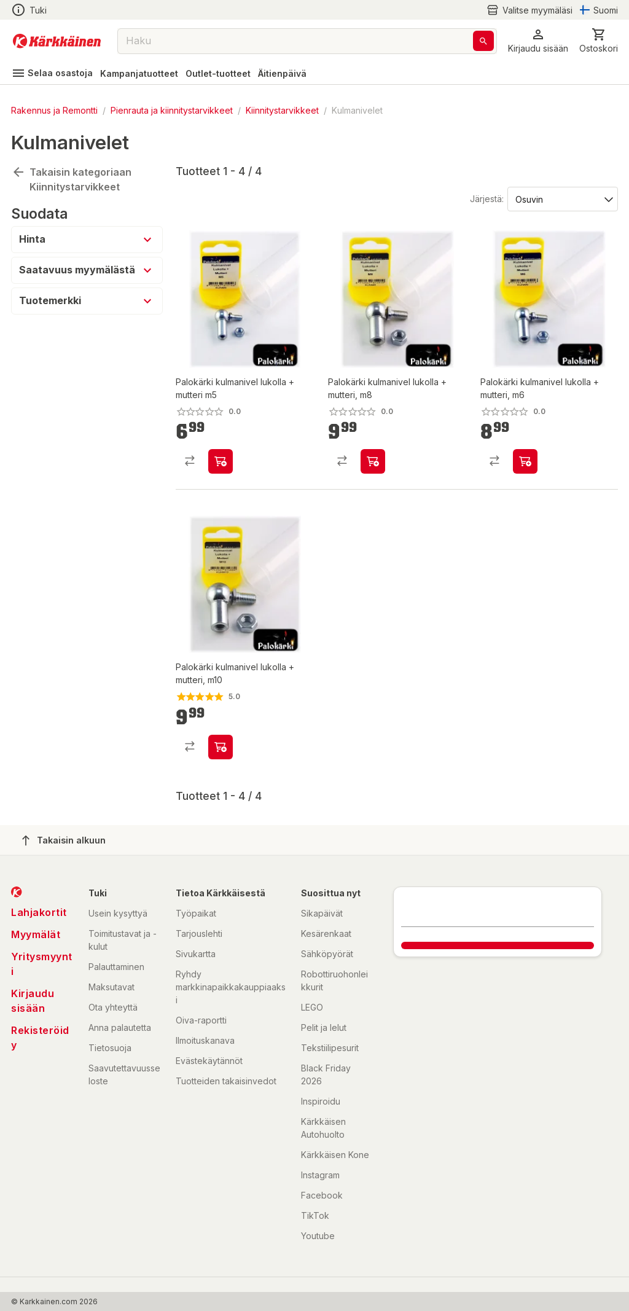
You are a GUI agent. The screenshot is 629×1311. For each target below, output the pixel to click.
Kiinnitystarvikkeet (282, 110)
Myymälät (35, 934)
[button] (538, 40)
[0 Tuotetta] (598, 41)
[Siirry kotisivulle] (56, 41)
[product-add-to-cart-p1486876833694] (525, 461)
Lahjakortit (39, 912)
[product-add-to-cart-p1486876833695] (373, 461)
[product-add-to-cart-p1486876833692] (220, 461)
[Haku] (483, 41)
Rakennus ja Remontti (54, 110)
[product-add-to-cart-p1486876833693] (220, 747)
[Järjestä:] (561, 198)
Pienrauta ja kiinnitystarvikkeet (172, 110)
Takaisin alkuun (64, 840)
